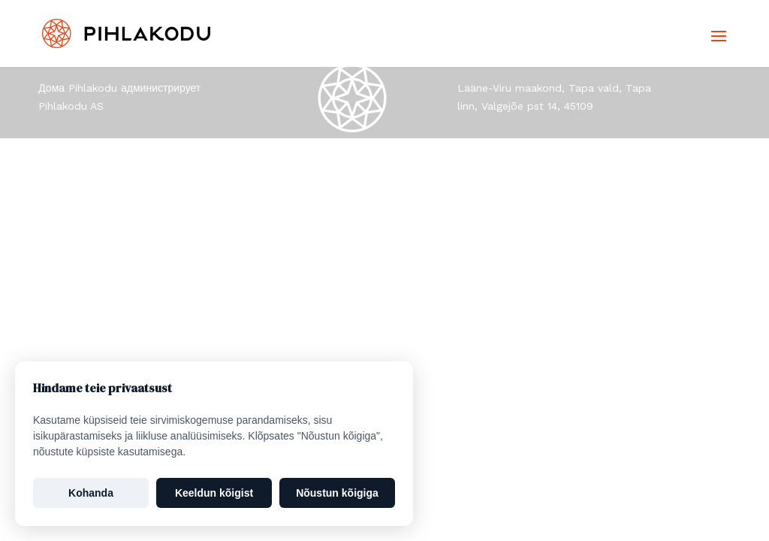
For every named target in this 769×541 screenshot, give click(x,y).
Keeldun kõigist (214, 493)
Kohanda (90, 493)
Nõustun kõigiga (337, 493)
